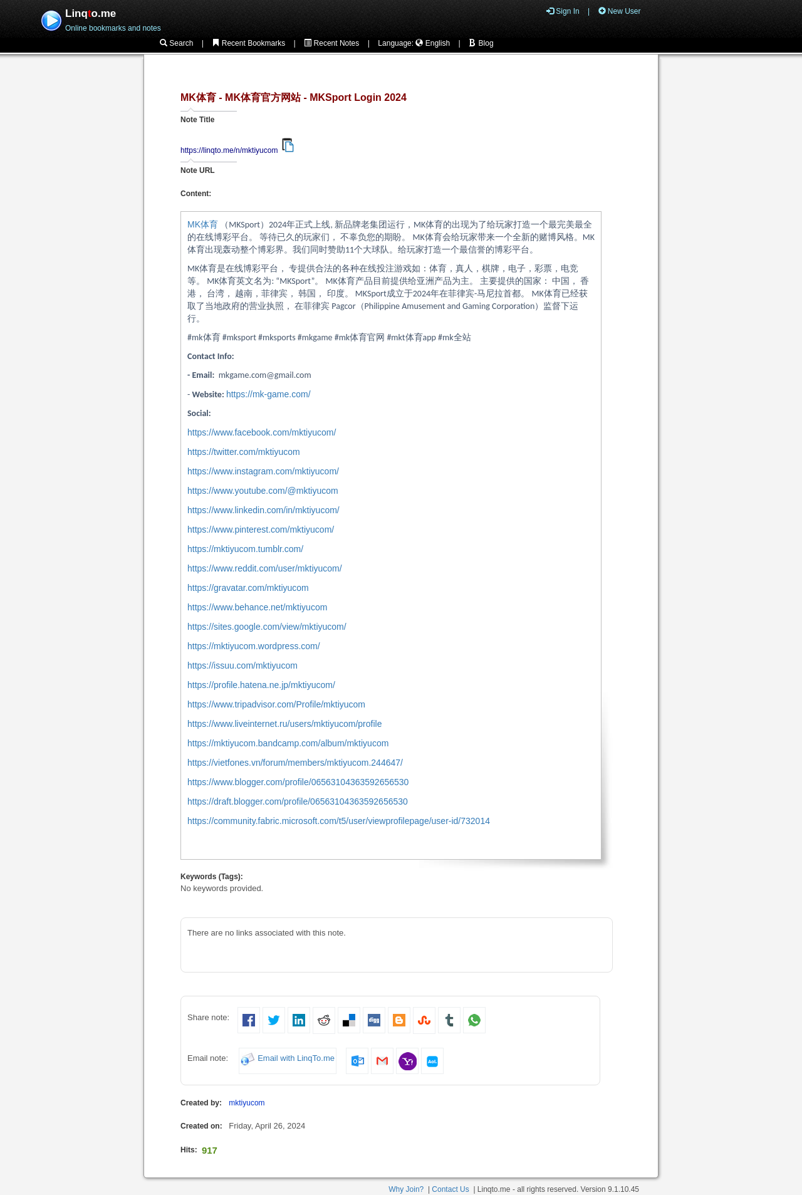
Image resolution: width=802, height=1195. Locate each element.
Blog (481, 43)
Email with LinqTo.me (296, 1058)
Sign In (563, 11)
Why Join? (406, 1189)
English (432, 43)
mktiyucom (246, 1102)
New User (619, 11)
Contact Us (450, 1189)
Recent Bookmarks (248, 43)
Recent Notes (331, 43)
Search (176, 43)
